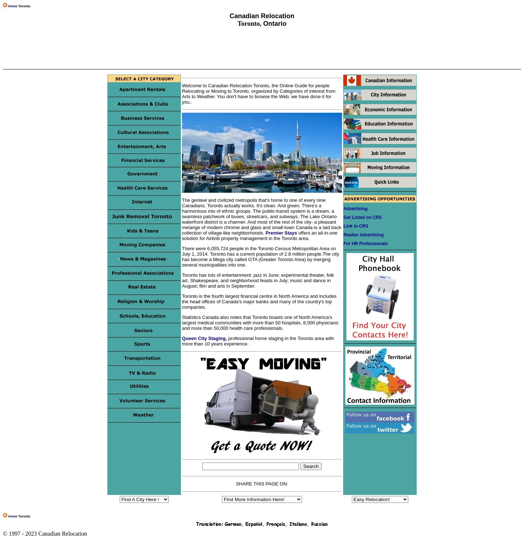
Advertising (356, 208)
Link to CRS (356, 226)
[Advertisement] (261, 48)
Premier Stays (281, 233)
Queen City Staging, (204, 338)
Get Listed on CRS (363, 217)
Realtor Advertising (364, 234)
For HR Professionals (366, 243)
